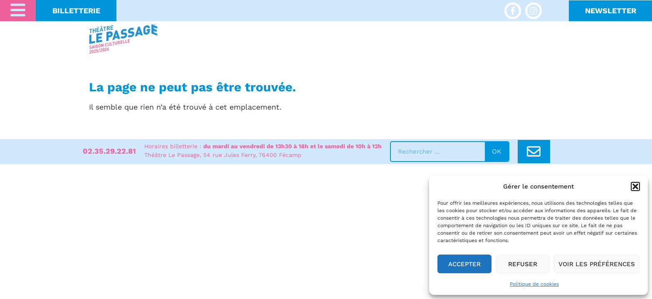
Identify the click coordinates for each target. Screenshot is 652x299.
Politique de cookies (534, 284)
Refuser (522, 264)
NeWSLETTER (610, 10)
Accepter (464, 264)
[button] (635, 186)
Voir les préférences (596, 264)
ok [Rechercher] (496, 151)
